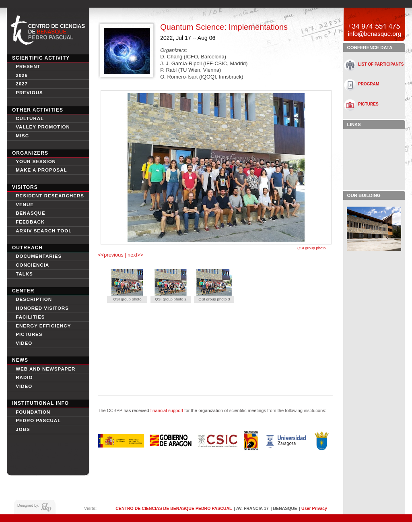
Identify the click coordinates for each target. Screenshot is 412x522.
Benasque (30, 213)
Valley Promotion (43, 126)
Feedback (30, 222)
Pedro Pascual (38, 420)
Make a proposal (41, 170)
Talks (24, 273)
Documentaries (39, 256)
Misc (22, 135)
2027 (22, 83)
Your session (36, 161)
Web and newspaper (45, 369)
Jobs (23, 429)
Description (34, 299)
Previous (29, 92)
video (24, 343)
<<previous (111, 255)
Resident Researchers (50, 195)
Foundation (33, 412)
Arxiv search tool (44, 230)
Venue (25, 204)
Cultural (30, 118)
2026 (22, 75)
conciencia (32, 265)
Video (24, 386)
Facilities (30, 317)
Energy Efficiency (43, 325)
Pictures (29, 334)
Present (28, 66)
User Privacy (314, 508)
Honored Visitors (42, 308)
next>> (135, 255)
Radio (24, 377)
